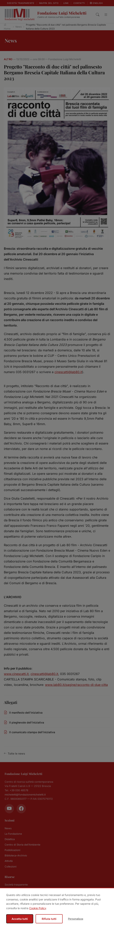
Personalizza (75, 918)
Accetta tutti (20, 918)
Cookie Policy (37, 908)
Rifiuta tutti (49, 918)
